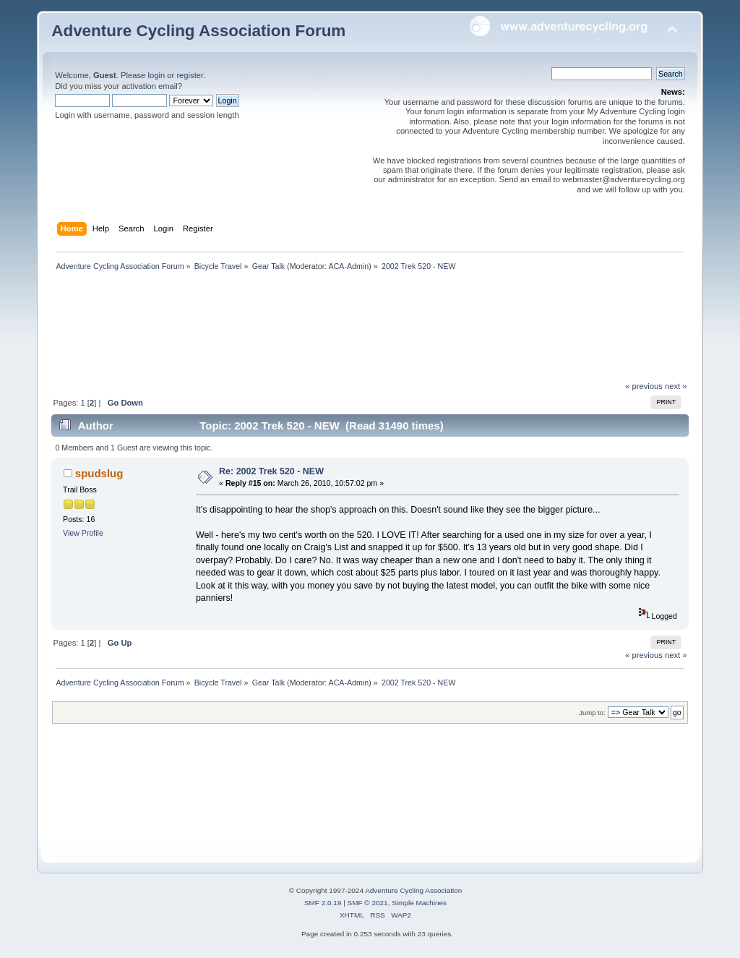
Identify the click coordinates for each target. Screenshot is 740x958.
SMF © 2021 (368, 903)
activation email (149, 86)
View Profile (83, 533)
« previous (644, 386)
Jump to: (592, 713)
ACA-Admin (349, 266)
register (189, 75)
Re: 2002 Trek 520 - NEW (271, 471)
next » (676, 386)
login (156, 75)
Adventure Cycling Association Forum (198, 31)
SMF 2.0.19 (323, 903)
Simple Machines (419, 903)
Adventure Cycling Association (413, 890)
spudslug (99, 473)
